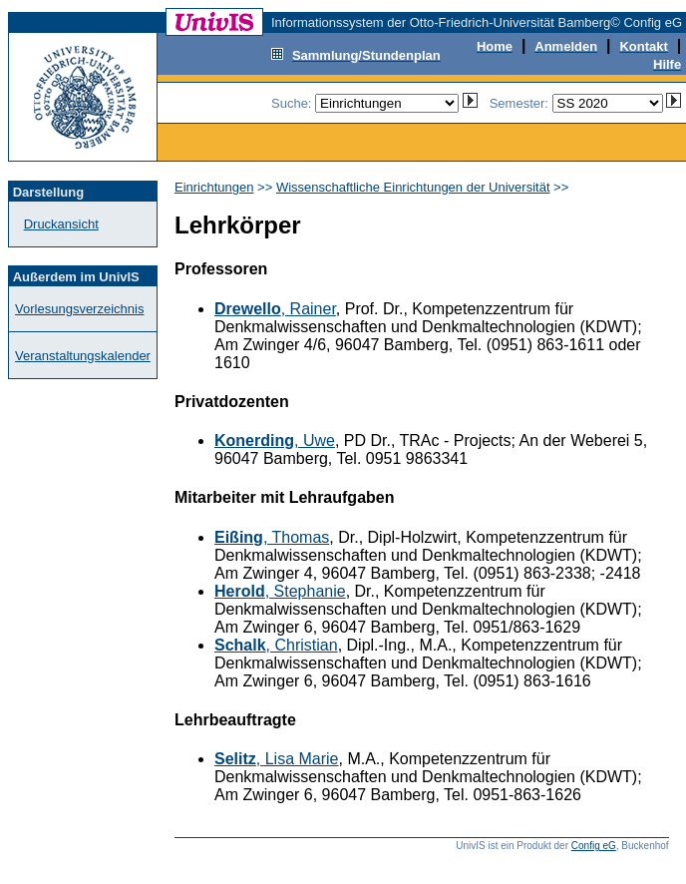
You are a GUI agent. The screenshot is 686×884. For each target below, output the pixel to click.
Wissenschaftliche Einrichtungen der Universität (413, 187)
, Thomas (271, 537)
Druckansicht (61, 224)
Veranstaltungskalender (83, 355)
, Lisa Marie (276, 758)
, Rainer (275, 308)
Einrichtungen (214, 187)
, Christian (276, 645)
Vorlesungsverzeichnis (79, 308)
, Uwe (274, 440)
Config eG (593, 845)
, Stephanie (280, 591)
